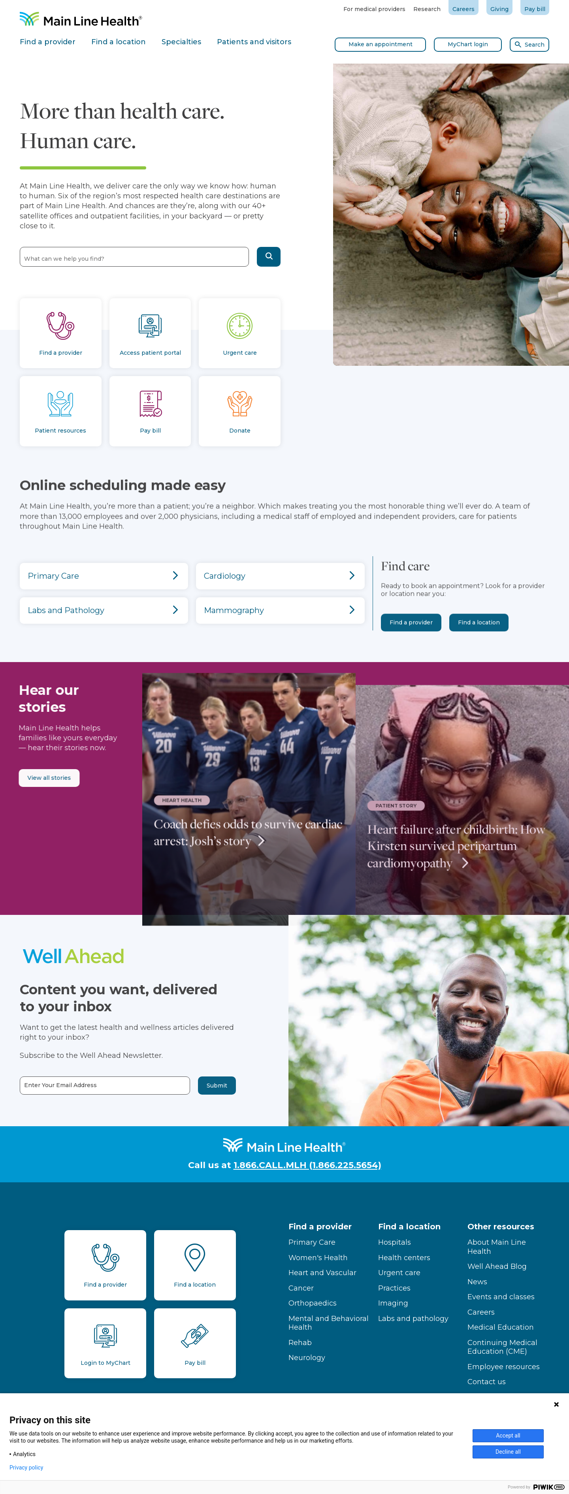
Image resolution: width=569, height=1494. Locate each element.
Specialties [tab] (181, 42)
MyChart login (468, 44)
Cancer (301, 1288)
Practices (394, 1288)
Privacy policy (26, 1467)
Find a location (479, 649)
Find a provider (411, 649)
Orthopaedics (312, 1303)
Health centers (404, 1257)
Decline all (508, 1452)
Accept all (508, 1435)
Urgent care (399, 1272)
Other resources (500, 1226)
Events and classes (501, 1297)
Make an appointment (381, 44)
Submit (188, 1085)
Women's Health (318, 1257)
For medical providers (374, 9)
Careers (463, 9)
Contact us (486, 1381)
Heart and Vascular (322, 1272)
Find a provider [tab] (47, 42)
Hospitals (394, 1242)
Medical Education (500, 1327)
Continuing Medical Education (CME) (502, 1347)
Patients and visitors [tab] (254, 42)
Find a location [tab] (118, 42)
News (477, 1282)
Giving (499, 9)
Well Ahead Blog (497, 1266)
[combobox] (134, 256)
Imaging (393, 1303)
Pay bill (534, 9)
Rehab (300, 1342)
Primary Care (311, 1242)
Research (427, 9)
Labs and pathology (413, 1318)
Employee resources (503, 1366)
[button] (269, 257)
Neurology (306, 1357)
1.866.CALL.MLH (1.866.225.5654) (307, 1165)
